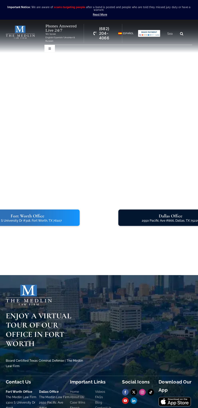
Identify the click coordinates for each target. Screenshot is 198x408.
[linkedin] (134, 400)
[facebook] (125, 392)
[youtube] (125, 400)
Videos (100, 392)
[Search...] (171, 33)
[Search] (181, 33)
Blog (98, 402)
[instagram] (142, 392)
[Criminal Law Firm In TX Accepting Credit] (149, 31)
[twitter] (134, 392)
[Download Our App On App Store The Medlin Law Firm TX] (175, 399)
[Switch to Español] (124, 33)
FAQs (99, 397)
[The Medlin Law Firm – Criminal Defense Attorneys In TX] (20, 27)
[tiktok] (151, 392)
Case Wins (77, 402)
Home (74, 392)
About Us (77, 397)
